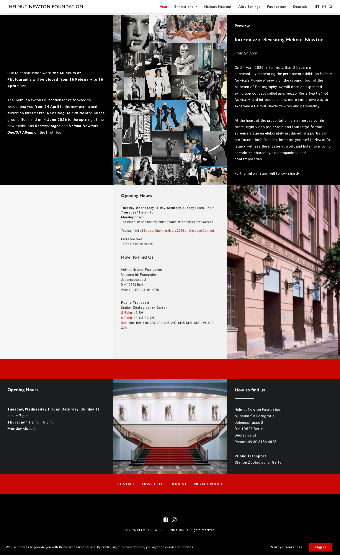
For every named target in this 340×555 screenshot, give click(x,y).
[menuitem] (163, 7)
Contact (126, 483)
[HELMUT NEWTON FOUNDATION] (47, 7)
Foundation (276, 7)
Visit (163, 7)
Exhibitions (185, 7)
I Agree (320, 547)
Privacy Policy (208, 483)
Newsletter (153, 483)
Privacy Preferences (286, 547)
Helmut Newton (217, 7)
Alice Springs (249, 7)
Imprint (179, 483)
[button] (317, 7)
